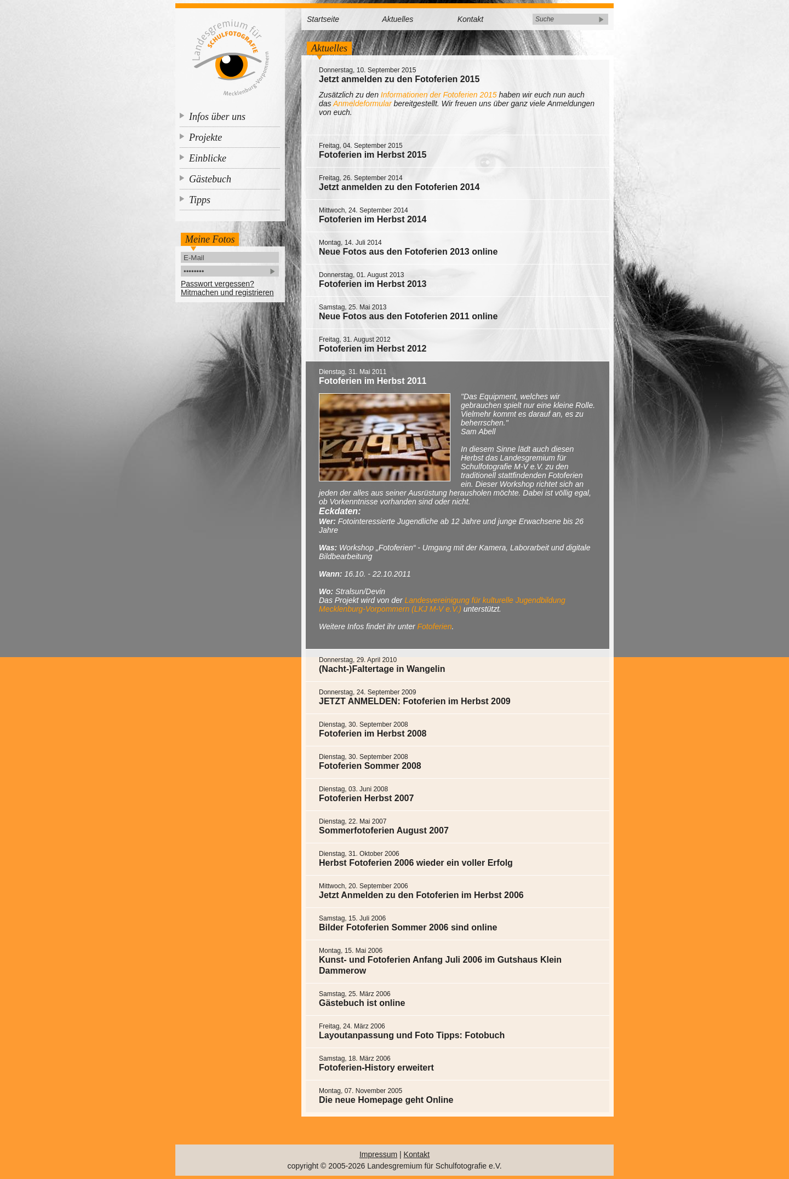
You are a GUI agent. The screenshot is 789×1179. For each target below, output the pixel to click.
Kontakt (470, 19)
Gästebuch (210, 179)
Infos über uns (217, 116)
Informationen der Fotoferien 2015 (439, 94)
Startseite (323, 19)
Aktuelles (397, 19)
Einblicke (207, 158)
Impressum (378, 1154)
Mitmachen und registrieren (227, 292)
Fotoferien (435, 626)
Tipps (199, 199)
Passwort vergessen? (217, 283)
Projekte (205, 137)
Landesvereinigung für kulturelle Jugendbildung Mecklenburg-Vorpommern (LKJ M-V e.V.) (442, 604)
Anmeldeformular (362, 103)
